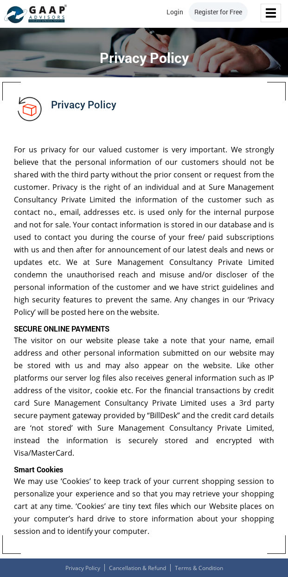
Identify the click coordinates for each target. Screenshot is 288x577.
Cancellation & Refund (137, 568)
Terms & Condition (199, 568)
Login (174, 11)
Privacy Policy (82, 568)
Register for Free (218, 11)
